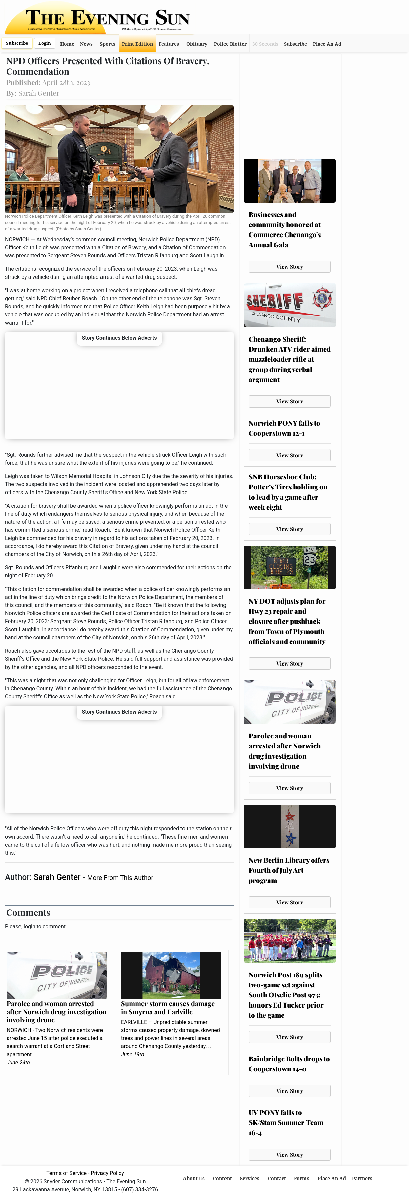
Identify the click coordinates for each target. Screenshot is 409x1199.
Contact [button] (277, 1178)
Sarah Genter (58, 877)
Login (44, 43)
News (86, 44)
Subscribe (17, 43)
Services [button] (250, 1178)
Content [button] (223, 1178)
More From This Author (120, 878)
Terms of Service (66, 1173)
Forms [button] (302, 1178)
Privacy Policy (107, 1173)
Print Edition (137, 44)
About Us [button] (194, 1178)
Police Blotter (230, 44)
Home (67, 44)
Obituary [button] (196, 44)
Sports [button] (107, 44)
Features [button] (169, 44)
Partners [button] (363, 1178)
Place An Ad (327, 44)
